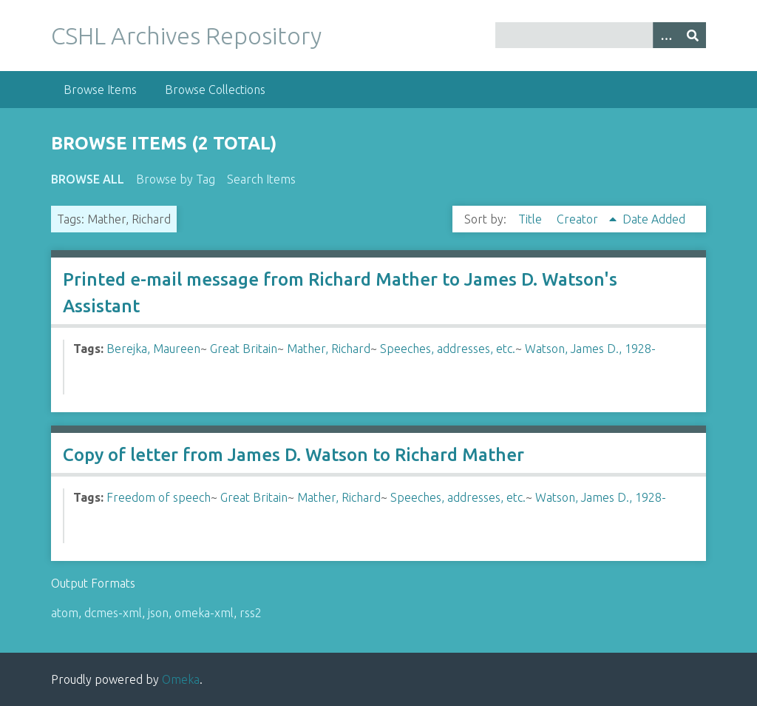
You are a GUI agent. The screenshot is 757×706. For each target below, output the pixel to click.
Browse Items (100, 89)
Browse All (87, 179)
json (158, 612)
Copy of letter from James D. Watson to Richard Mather (293, 455)
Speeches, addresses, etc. (447, 348)
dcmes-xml (113, 612)
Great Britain (243, 348)
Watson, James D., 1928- (590, 348)
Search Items (261, 179)
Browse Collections (215, 89)
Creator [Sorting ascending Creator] (579, 219)
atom (64, 612)
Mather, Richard (328, 348)
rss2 (251, 612)
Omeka (181, 679)
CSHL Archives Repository (186, 35)
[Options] (666, 35)
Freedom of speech (158, 497)
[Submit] (692, 35)
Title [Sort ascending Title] (531, 219)
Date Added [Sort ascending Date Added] (653, 219)
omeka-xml (204, 612)
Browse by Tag (175, 179)
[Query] (600, 35)
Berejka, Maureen (153, 348)
